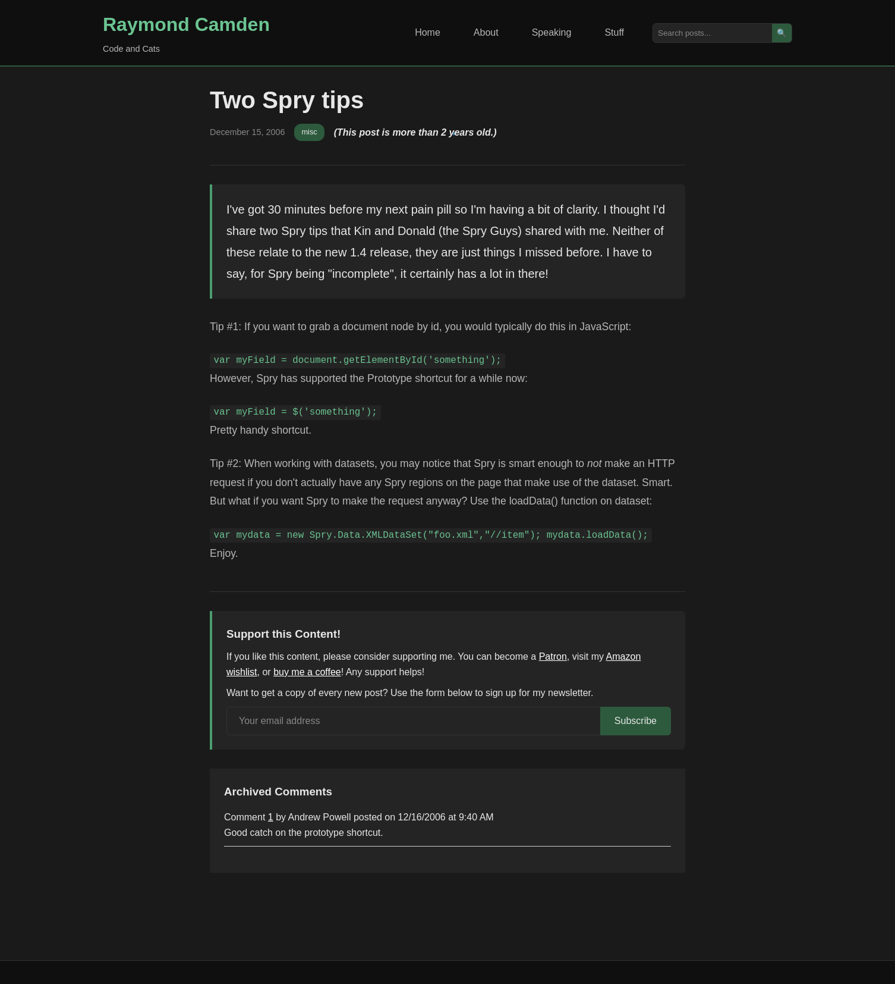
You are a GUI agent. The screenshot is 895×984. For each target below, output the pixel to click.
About (486, 32)
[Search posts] (712, 33)
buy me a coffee (307, 672)
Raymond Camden (186, 24)
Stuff (614, 32)
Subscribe (635, 721)
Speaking (552, 32)
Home (427, 32)
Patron (553, 656)
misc (309, 131)
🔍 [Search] (782, 33)
